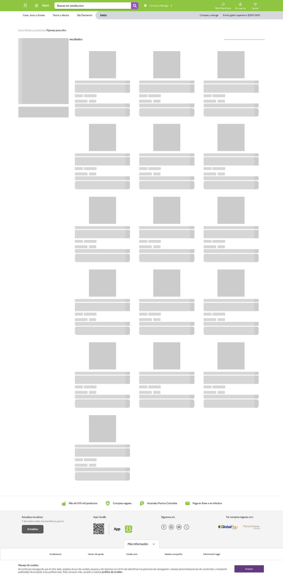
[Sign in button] (240, 5)
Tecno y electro (61, 15)
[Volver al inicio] (25, 6)
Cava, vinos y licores (34, 15)
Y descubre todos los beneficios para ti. (43, 521)
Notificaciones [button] (223, 5)
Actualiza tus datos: (32, 517)
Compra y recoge (209, 15)
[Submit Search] (134, 5)
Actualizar (32, 529)
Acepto (249, 568)
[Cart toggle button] (255, 5)
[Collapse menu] (41, 5)
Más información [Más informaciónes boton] (138, 544)
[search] (96, 5)
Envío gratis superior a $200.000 (241, 15)
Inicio (103, 15)
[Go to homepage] (21, 30)
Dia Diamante (84, 15)
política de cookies (112, 572)
